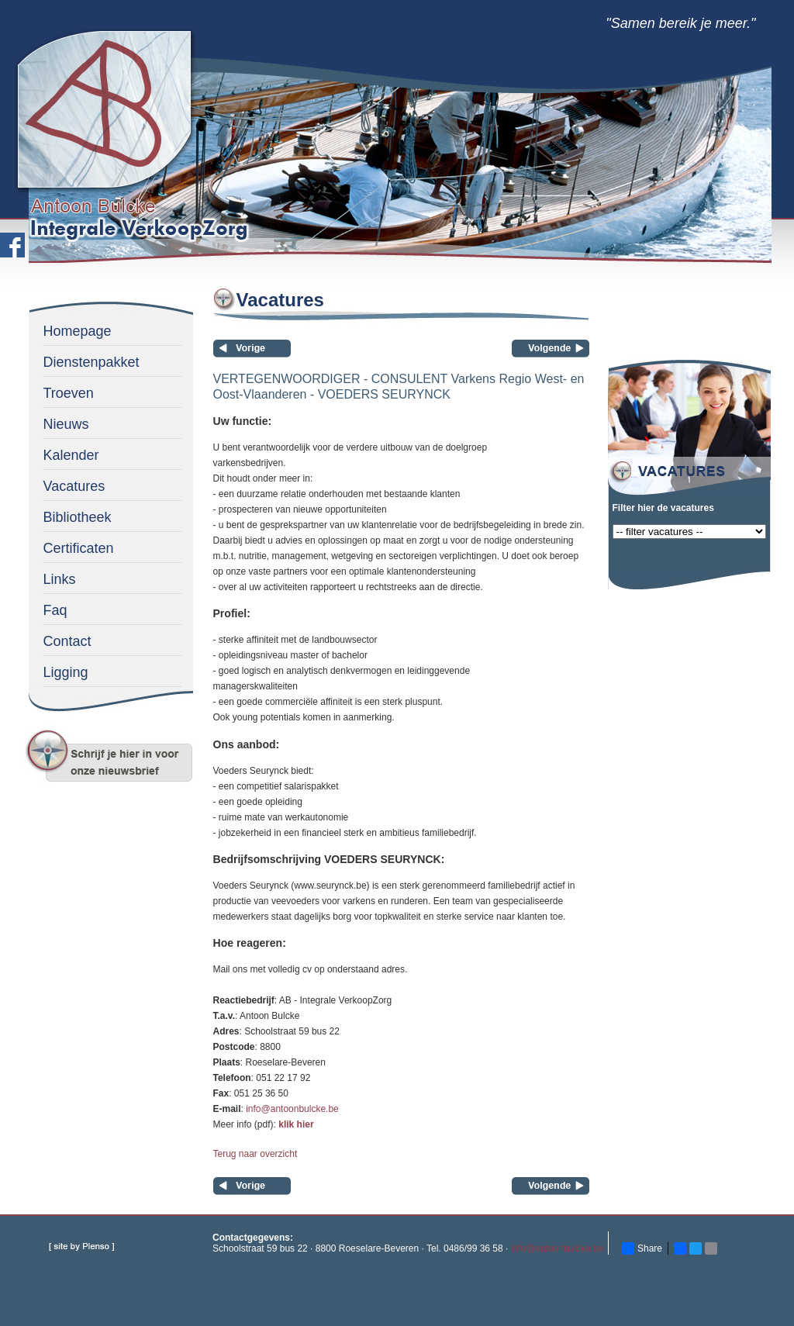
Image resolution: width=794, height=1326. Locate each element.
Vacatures (74, 486)
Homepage (77, 331)
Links (59, 579)
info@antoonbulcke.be (292, 1108)
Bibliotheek (77, 517)
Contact (67, 641)
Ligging (65, 672)
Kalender (71, 455)
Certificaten (78, 548)
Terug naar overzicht (255, 1153)
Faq (55, 610)
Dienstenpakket (91, 362)
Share (642, 1248)
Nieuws (66, 424)
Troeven (68, 393)
